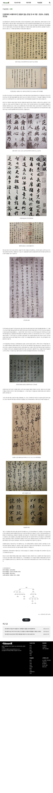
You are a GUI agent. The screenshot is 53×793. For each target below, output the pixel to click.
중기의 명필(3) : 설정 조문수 (9, 573)
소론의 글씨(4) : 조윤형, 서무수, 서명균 (11, 575)
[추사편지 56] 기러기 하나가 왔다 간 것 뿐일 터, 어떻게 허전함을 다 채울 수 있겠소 (23, 631)
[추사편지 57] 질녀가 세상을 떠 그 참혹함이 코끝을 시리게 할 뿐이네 (20, 629)
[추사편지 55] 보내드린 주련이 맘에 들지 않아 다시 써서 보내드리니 (20, 634)
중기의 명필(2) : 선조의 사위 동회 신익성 (12, 571)
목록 (26, 620)
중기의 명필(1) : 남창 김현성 (9, 570)
